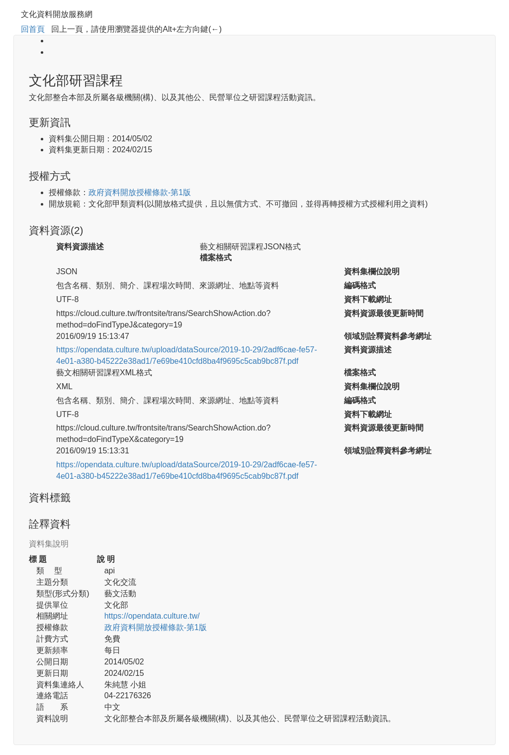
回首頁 (33, 29)
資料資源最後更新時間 (384, 313)
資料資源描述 (80, 246)
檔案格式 (216, 257)
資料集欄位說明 (372, 271)
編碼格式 (360, 285)
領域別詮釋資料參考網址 (387, 336)
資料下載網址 (368, 299)
